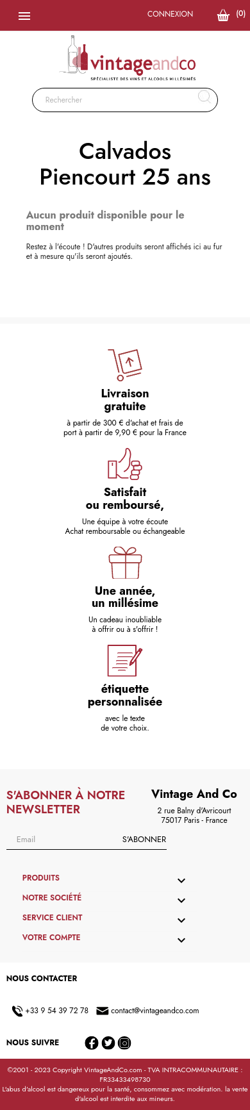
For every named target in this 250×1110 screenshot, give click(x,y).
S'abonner (144, 839)
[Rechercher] (125, 100)
